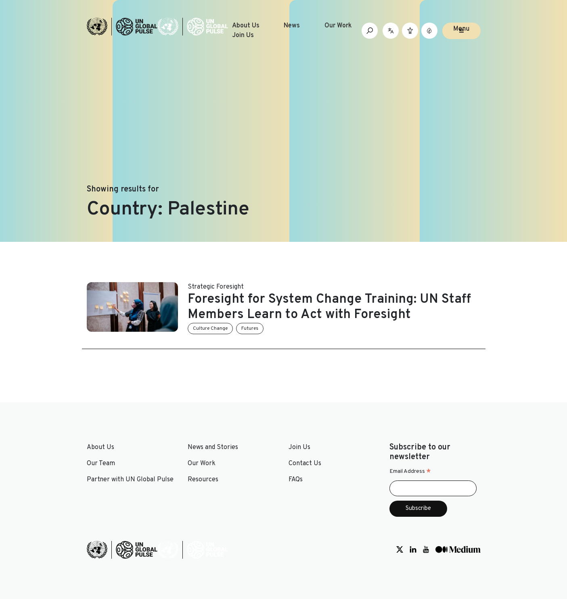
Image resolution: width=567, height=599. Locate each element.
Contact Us (305, 464)
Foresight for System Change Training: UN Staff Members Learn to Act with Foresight (329, 307)
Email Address (410, 471)
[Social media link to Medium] (458, 550)
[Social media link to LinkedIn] (413, 550)
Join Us (243, 35)
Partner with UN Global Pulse (130, 480)
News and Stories (213, 447)
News (292, 26)
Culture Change (210, 328)
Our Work (338, 26)
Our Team (101, 464)
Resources (203, 480)
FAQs (296, 480)
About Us (245, 26)
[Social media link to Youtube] (426, 550)
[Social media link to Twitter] (399, 550)
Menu (461, 29)
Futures (249, 328)
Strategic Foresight (216, 287)
